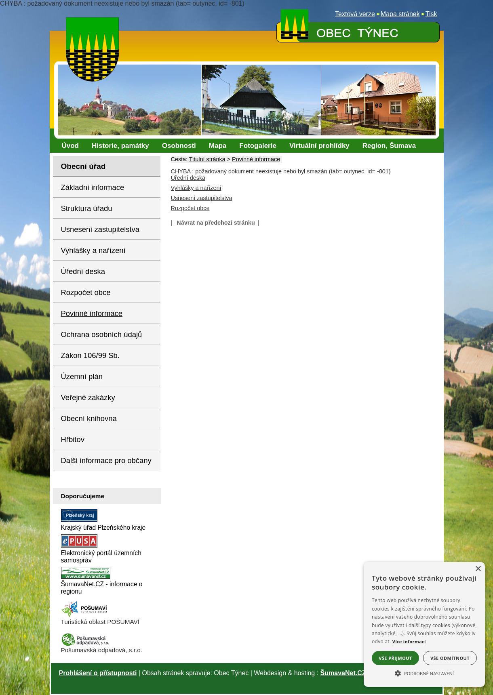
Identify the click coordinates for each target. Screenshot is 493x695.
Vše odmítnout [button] (450, 658)
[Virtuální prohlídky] (319, 146)
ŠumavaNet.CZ (343, 673)
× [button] (478, 569)
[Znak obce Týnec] (94, 22)
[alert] (424, 624)
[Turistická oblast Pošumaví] (85, 616)
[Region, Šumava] (389, 146)
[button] (424, 672)
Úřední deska (188, 178)
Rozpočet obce (190, 208)
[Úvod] (70, 146)
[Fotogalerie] (258, 146)
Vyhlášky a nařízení (196, 188)
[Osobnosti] (179, 146)
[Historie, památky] (120, 146)
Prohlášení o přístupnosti (98, 673)
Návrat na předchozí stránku (216, 222)
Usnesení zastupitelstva (201, 198)
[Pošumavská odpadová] (85, 644)
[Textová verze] (355, 14)
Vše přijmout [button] (395, 658)
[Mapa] (217, 146)
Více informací (409, 641)
